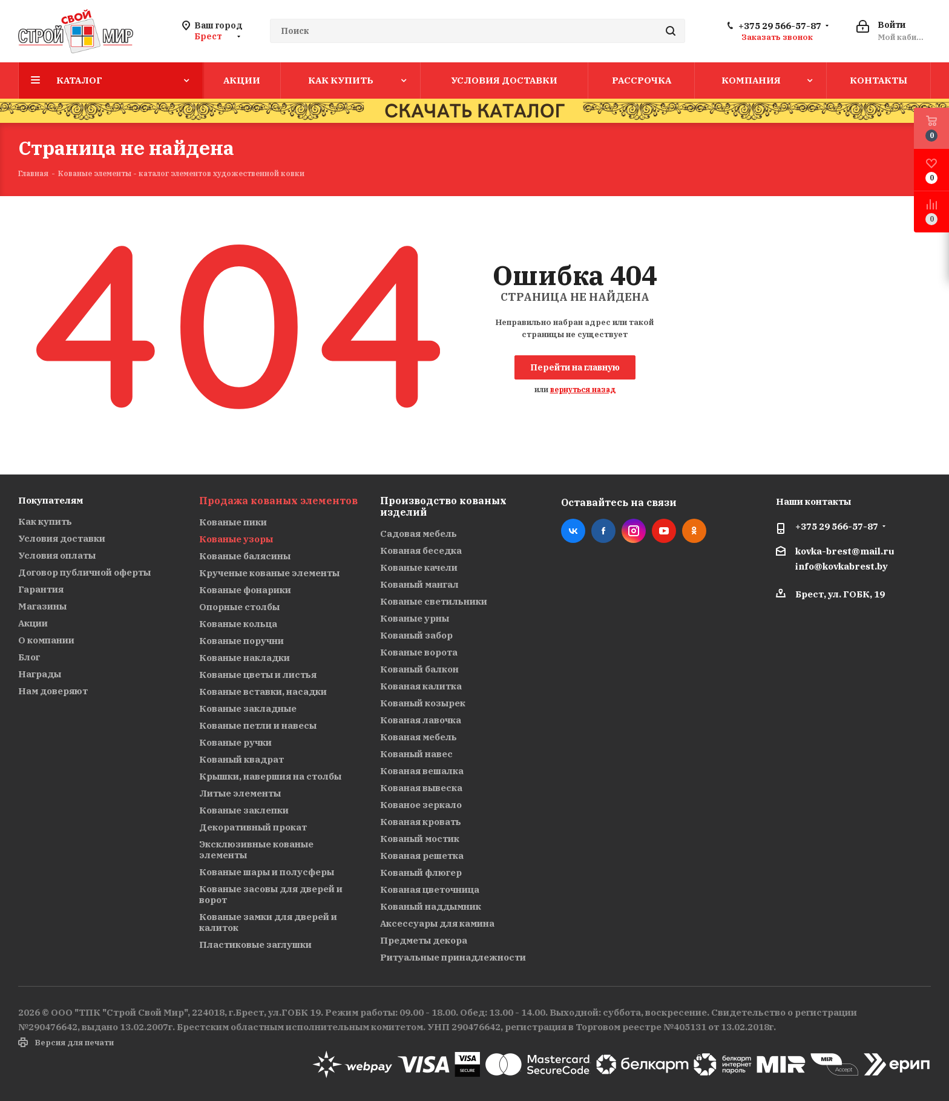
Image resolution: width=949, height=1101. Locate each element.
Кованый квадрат (241, 759)
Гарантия (41, 589)
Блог (29, 657)
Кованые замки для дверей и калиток (268, 922)
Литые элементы (240, 793)
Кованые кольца (238, 623)
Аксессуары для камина (437, 923)
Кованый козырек (422, 703)
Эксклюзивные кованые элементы (256, 849)
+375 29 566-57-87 (779, 26)
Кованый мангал (419, 584)
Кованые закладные (248, 708)
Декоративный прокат (253, 827)
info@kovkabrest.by (841, 566)
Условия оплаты (57, 555)
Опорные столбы (239, 607)
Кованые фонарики (245, 590)
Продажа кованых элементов (278, 501)
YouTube (664, 531)
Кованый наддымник (430, 906)
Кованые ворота (419, 652)
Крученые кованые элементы (269, 573)
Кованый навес (416, 754)
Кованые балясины (245, 556)
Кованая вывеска (421, 788)
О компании (46, 640)
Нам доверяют (53, 691)
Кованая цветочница (429, 889)
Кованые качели (419, 567)
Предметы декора (423, 940)
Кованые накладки (244, 657)
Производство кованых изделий (443, 506)
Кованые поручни (241, 640)
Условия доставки (61, 538)
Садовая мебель (418, 533)
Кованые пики (233, 522)
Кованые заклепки (244, 810)
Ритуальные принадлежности (453, 957)
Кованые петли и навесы (258, 725)
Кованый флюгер (421, 872)
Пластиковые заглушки (255, 944)
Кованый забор (416, 635)
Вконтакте (573, 531)
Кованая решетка (422, 855)
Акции (33, 623)
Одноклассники (694, 531)
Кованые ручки (235, 742)
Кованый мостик (419, 838)
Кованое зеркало (421, 804)
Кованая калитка (421, 686)
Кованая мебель (418, 737)
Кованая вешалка (422, 771)
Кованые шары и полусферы (266, 872)
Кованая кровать (420, 821)
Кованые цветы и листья (258, 674)
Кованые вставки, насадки (263, 691)
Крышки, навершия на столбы (270, 776)
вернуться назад (583, 389)
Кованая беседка (421, 550)
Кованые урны (414, 618)
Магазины (42, 606)
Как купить (45, 521)
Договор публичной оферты (84, 572)
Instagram (634, 531)
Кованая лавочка (420, 720)
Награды (39, 674)
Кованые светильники (433, 601)
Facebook (603, 531)
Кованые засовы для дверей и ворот (271, 894)
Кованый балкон (419, 669)
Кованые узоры (236, 539)
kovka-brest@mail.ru (845, 551)
